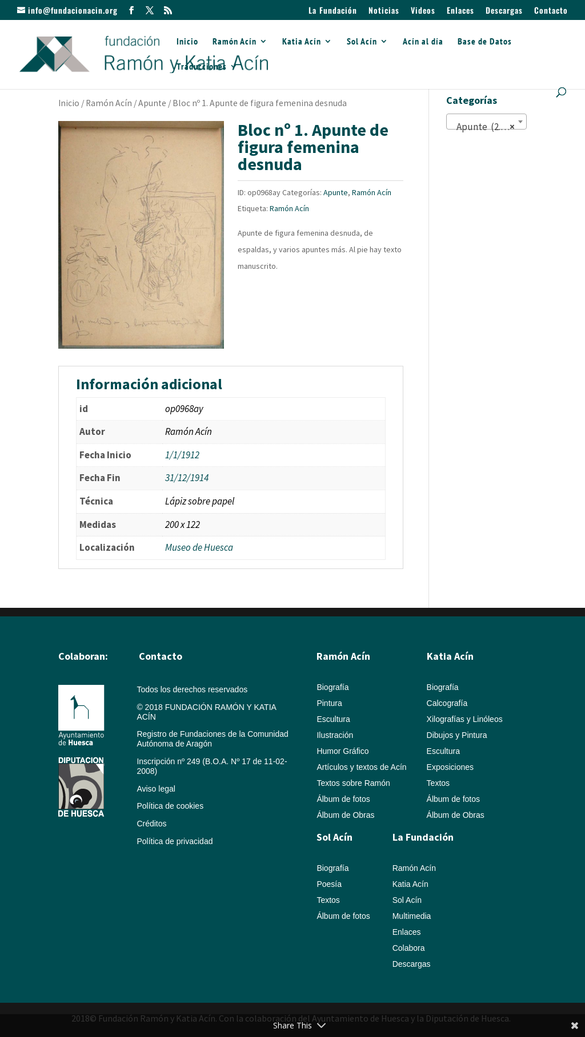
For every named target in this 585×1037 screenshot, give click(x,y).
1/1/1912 (182, 455)
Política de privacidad (175, 841)
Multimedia (411, 916)
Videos (423, 11)
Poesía (329, 884)
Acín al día (423, 42)
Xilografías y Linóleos (465, 719)
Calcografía (447, 703)
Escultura (333, 719)
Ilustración (334, 735)
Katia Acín (301, 42)
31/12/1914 (187, 477)
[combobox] (486, 122)
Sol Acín (362, 42)
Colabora (408, 948)
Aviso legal (156, 788)
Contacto (551, 11)
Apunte (152, 103)
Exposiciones (450, 767)
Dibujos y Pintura (457, 735)
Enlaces (460, 11)
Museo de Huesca (199, 547)
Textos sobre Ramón (353, 783)
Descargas (504, 11)
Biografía (332, 687)
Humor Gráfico (342, 751)
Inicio (187, 42)
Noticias (383, 11)
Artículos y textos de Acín (361, 767)
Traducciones (202, 67)
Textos (438, 783)
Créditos (151, 823)
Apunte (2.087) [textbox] (484, 127)
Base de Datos (485, 42)
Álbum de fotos (343, 799)
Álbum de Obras (345, 815)
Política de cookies (170, 805)
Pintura (329, 703)
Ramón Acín (235, 42)
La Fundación (332, 11)
